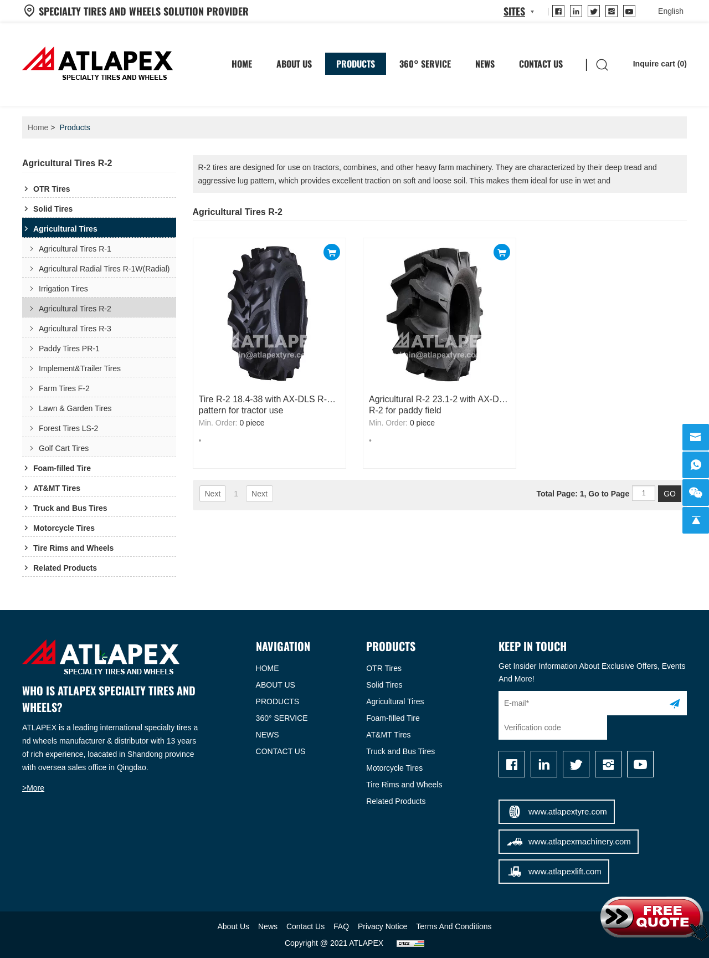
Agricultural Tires (65, 228)
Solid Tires (53, 208)
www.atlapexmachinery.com (568, 841)
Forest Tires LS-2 (68, 428)
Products (355, 63)
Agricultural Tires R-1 (75, 248)
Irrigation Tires (63, 288)
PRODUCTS (278, 701)
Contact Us (541, 63)
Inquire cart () (651, 63)
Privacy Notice (382, 926)
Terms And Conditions (453, 926)
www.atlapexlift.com (554, 871)
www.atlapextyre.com (556, 812)
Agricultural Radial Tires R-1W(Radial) (104, 268)
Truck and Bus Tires (70, 508)
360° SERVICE (425, 63)
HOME (242, 63)
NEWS (267, 734)
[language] (671, 11)
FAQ (341, 926)
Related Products (65, 567)
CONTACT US (281, 751)
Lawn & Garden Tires (75, 408)
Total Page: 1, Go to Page (595, 493)
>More (33, 787)
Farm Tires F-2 (64, 388)
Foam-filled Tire (62, 468)
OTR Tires (51, 189)
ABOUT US (275, 684)
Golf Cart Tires (64, 448)
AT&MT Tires (56, 488)
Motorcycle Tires (64, 528)
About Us (294, 63)
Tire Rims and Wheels (73, 548)
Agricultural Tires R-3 (75, 328)
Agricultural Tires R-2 (75, 308)
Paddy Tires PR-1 (69, 348)
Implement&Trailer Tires (80, 368)
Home (38, 127)
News (485, 63)
